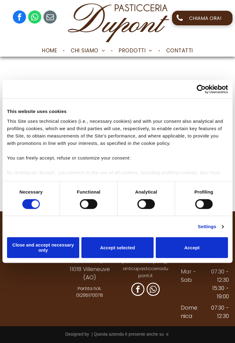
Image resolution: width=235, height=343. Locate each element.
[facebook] (19, 17)
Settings (207, 226)
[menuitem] (50, 51)
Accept (192, 247)
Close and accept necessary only (43, 248)
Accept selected (117, 247)
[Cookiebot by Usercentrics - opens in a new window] (201, 89)
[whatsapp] (34, 17)
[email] (50, 17)
